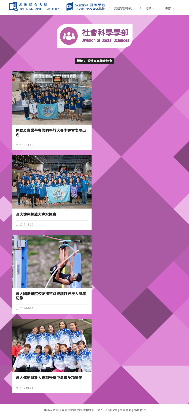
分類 (148, 8)
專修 (168, 8)
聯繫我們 (140, 410)
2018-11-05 (24, 145)
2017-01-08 (24, 388)
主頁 (101, 8)
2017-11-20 (24, 224)
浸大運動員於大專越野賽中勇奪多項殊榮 (49, 378)
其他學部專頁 (123, 8)
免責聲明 (125, 410)
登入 (100, 410)
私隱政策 (111, 410)
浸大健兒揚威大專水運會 (36, 214)
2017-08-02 (24, 308)
